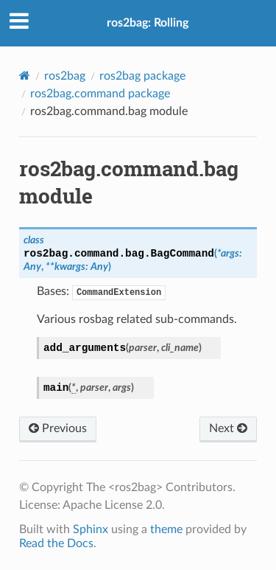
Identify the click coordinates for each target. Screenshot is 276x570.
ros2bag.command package (100, 94)
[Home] (24, 75)
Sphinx (90, 529)
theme (166, 529)
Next (228, 428)
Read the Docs (56, 543)
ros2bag (64, 76)
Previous (58, 428)
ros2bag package (142, 76)
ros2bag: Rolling (147, 23)
